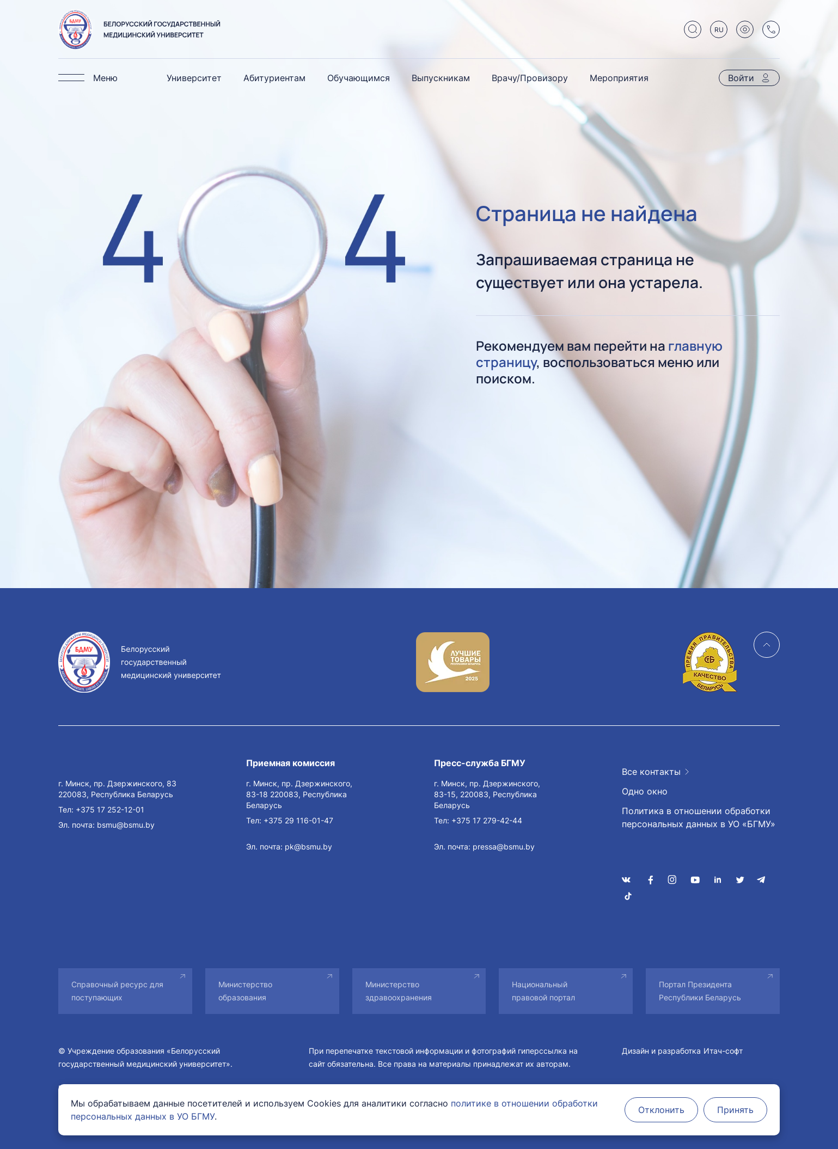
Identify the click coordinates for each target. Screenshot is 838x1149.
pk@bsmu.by (308, 846)
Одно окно (645, 791)
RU (719, 30)
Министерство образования (245, 991)
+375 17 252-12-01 (110, 809)
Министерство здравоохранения (398, 991)
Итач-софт (723, 1050)
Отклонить (661, 1109)
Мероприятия (619, 77)
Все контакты (651, 771)
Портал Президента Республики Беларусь (700, 991)
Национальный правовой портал (543, 991)
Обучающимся (358, 77)
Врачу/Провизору (530, 77)
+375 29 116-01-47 (298, 820)
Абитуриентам (274, 77)
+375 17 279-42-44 (486, 820)
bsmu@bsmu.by (126, 824)
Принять (735, 1109)
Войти (741, 77)
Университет (194, 77)
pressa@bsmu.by (504, 846)
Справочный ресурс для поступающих (117, 991)
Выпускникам (441, 77)
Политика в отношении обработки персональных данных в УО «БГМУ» (698, 817)
